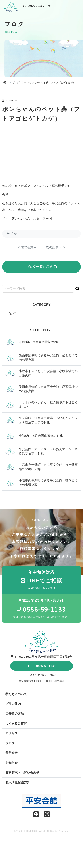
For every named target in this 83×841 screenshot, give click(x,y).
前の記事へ (27, 247)
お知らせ (11, 762)
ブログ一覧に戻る (41, 267)
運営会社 (11, 753)
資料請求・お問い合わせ (22, 772)
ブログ (16, 82)
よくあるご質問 (16, 723)
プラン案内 (13, 703)
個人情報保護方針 (17, 782)
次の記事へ (55, 247)
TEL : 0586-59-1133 (42, 666)
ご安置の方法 (14, 713)
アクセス (11, 733)
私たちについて (16, 694)
